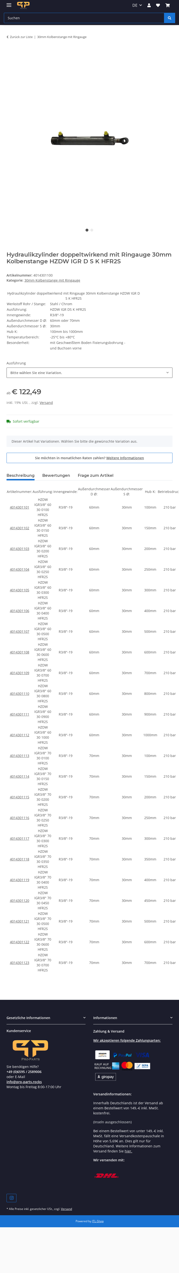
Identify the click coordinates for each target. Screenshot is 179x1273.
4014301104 (19, 569)
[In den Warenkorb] (10, 52)
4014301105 (19, 590)
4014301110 (19, 693)
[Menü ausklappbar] (9, 3)
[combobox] (89, 373)
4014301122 (19, 942)
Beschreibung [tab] (21, 475)
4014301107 (19, 631)
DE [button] (134, 5)
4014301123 (19, 962)
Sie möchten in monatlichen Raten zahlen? (89, 458)
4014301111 (19, 714)
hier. (128, 1151)
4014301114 (19, 776)
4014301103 (19, 548)
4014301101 (19, 507)
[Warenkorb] (167, 5)
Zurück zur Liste (21, 37)
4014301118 (19, 859)
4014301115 (19, 797)
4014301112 (19, 735)
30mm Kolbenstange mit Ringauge (52, 280)
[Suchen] (84, 18)
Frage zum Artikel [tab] (96, 475)
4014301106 (19, 610)
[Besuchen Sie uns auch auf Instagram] (11, 1198)
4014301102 (19, 528)
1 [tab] (87, 230)
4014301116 (19, 817)
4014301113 (19, 755)
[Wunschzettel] (158, 5)
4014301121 (19, 921)
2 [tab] (91, 230)
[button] (149, 5)
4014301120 (19, 900)
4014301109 (19, 673)
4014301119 (19, 880)
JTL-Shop (98, 1221)
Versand (46, 402)
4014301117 (19, 838)
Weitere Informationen (125, 458)
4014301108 (19, 652)
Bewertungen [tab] (56, 475)
